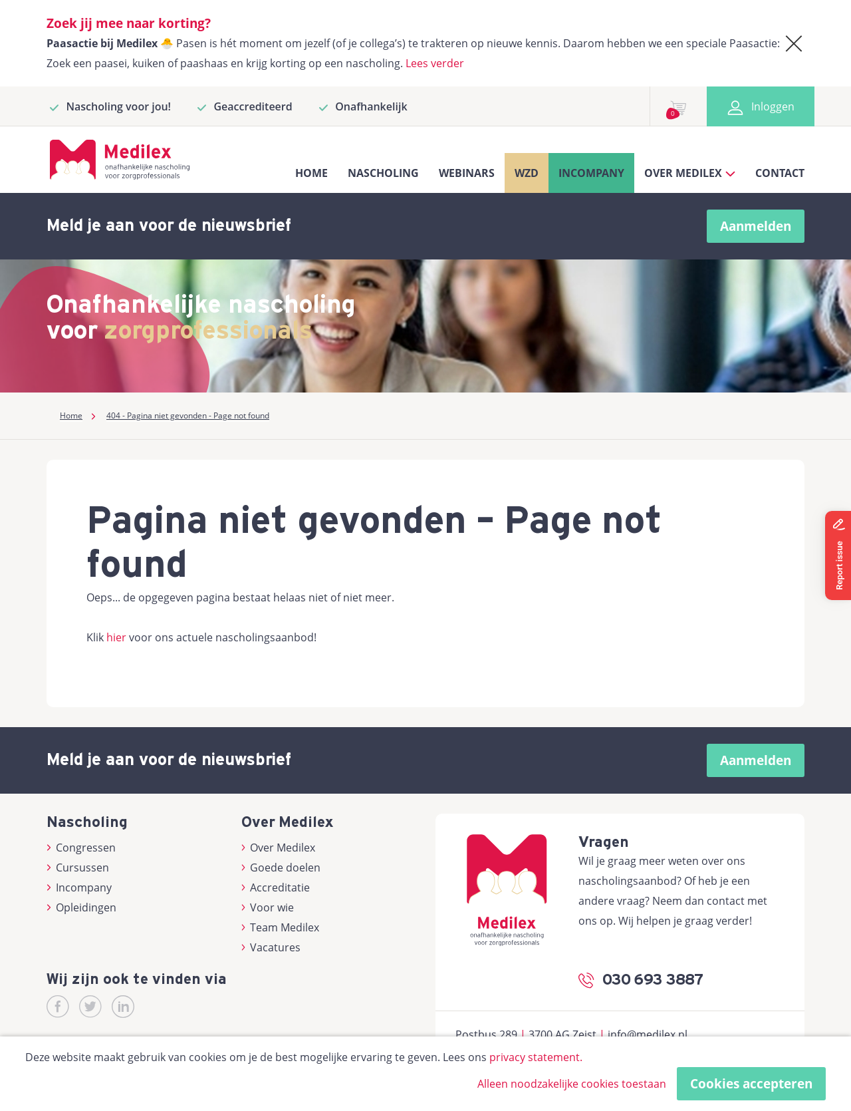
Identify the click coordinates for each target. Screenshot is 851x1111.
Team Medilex (280, 927)
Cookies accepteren (751, 1083)
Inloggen (760, 106)
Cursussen (78, 867)
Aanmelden (755, 226)
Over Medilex (278, 847)
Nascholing (383, 173)
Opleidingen (81, 907)
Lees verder (435, 63)
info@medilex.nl (647, 1034)
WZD (527, 173)
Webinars (467, 173)
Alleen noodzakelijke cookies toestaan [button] (571, 1083)
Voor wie (268, 907)
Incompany (591, 173)
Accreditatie (275, 887)
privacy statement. (535, 1057)
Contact (779, 173)
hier (116, 637)
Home (311, 173)
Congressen (81, 847)
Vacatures (271, 947)
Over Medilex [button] (689, 173)
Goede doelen (281, 867)
